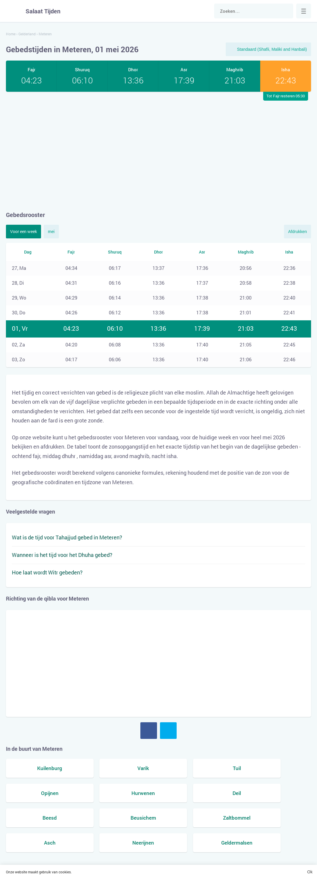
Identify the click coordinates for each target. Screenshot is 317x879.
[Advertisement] (158, 151)
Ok (310, 872)
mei (51, 231)
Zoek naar (285, 11)
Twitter (168, 730)
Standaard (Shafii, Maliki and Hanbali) (272, 49)
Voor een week (23, 231)
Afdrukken (297, 231)
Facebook (148, 730)
